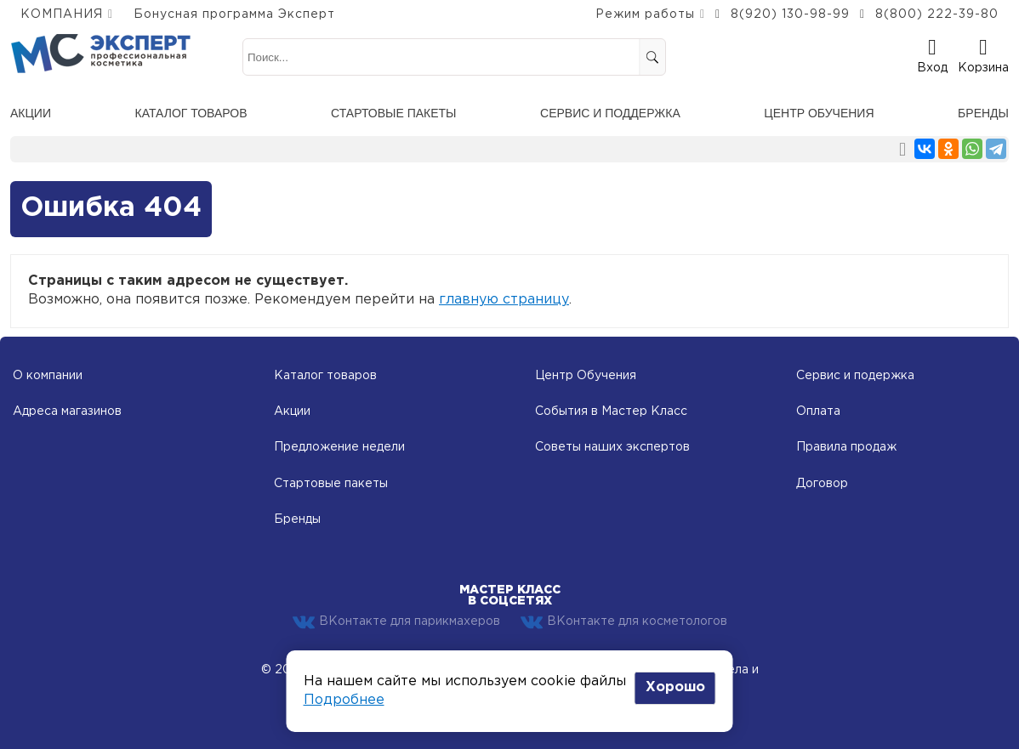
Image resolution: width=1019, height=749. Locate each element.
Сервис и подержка (855, 376)
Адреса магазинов (67, 411)
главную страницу (504, 299)
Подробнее (344, 700)
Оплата (818, 411)
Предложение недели (339, 447)
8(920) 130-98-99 (790, 14)
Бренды (983, 113)
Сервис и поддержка (610, 113)
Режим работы (645, 14)
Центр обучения (819, 113)
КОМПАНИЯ (61, 14)
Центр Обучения (585, 376)
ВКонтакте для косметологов (624, 622)
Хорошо (675, 687)
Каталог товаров (191, 113)
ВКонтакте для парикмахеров (396, 622)
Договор (822, 484)
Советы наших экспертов (612, 447)
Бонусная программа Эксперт (234, 14)
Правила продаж (846, 447)
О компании (48, 376)
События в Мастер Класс (611, 411)
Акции (30, 113)
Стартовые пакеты (393, 113)
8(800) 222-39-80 (937, 14)
